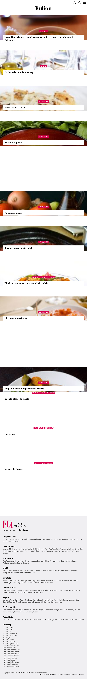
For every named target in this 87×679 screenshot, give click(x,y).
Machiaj (33, 561)
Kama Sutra (58, 539)
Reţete (6, 597)
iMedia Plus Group (24, 673)
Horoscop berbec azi (10, 664)
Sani (38, 561)
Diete (5, 590)
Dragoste (6, 539)
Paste (12, 600)
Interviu (13, 619)
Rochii (8, 561)
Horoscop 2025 (8, 629)
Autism (35, 612)
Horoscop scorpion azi (11, 652)
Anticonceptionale (62, 580)
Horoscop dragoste (10, 633)
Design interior (59, 610)
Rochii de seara (13, 571)
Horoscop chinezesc (10, 635)
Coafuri (27, 561)
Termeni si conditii (64, 675)
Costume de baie (40, 571)
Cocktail (59, 600)
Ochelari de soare (17, 573)
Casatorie (46, 539)
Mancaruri (43, 101)
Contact (81, 675)
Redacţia (74, 675)
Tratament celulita (9, 563)
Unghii (13, 561)
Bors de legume (13, 142)
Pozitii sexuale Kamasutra (72, 539)
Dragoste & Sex (9, 536)
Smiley (8, 551)
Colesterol (51, 580)
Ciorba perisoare (26, 602)
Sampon (53, 561)
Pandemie (80, 619)
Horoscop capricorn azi (11, 650)
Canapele (40, 610)
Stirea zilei (20, 619)
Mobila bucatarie (9, 610)
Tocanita (53, 600)
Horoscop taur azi (9, 648)
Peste (22, 600)
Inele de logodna (70, 571)
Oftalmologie (16, 582)
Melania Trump (45, 551)
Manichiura (45, 561)
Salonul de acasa (23, 563)
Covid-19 (72, 619)
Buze (58, 561)
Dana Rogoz (74, 549)
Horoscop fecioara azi (11, 646)
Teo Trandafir (54, 549)
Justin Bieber (34, 551)
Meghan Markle (8, 549)
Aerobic (45, 590)
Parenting (69, 610)
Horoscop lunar (8, 639)
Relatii (30, 539)
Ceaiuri (11, 580)
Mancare (6, 600)
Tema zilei (28, 619)
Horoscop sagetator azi (11, 654)
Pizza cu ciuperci (14, 212)
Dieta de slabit (74, 590)
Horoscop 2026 (8, 627)
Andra (14, 551)
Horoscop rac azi (9, 641)
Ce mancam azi (56, 602)
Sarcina (5, 580)
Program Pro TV (66, 551)
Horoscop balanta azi (10, 662)
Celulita (63, 561)
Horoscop (7, 624)
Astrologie (6, 637)
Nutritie (43, 31)
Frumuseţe (8, 558)
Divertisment (9, 546)
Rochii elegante (58, 571)
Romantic (13, 539)
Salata (30, 600)
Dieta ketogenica (26, 592)
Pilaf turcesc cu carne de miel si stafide (26, 283)
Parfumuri (20, 561)
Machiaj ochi (71, 561)
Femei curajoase (27, 612)
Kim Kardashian (32, 549)
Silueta (16, 592)
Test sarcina (74, 580)
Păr (4, 561)
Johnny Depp (44, 549)
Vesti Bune (65, 619)
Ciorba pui (37, 602)
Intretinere (38, 590)
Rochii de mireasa (26, 571)
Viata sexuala (23, 539)
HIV (36, 582)
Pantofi (49, 571)
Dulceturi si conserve (43, 428)
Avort (24, 582)
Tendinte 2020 (29, 573)
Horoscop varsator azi (11, 656)
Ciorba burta (46, 602)
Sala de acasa (38, 592)
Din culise (6, 619)
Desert (5, 602)
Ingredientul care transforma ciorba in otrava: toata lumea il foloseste (39, 39)
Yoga (32, 590)
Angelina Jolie (65, 549)
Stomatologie (42, 580)
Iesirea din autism (39, 619)
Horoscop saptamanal (11, 666)
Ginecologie (32, 580)
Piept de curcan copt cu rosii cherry (24, 388)
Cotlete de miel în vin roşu (19, 72)
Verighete (6, 573)
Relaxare (26, 590)
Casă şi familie (9, 607)
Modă (5, 568)
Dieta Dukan (17, 590)
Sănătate (7, 578)
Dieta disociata (8, 592)
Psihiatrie (49, 582)
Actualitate (8, 617)
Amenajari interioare (23, 610)
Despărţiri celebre (53, 619)
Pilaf (17, 602)
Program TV (55, 551)
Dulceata (45, 600)
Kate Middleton (20, 549)
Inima (17, 580)
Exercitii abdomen (55, 590)
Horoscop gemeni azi (10, 643)
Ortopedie (42, 582)
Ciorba (17, 600)
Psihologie (23, 580)
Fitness (10, 590)
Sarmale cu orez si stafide (19, 248)
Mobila (34, 610)
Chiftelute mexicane (16, 318)
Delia (18, 551)
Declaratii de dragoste (11, 541)
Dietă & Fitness (9, 587)
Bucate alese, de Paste (17, 398)
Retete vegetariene (43, 463)
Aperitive (75, 600)
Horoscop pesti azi (9, 658)
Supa (40, 600)
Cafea (35, 600)
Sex (52, 539)
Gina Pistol (25, 551)
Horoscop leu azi (9, 660)
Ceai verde (30, 582)
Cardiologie (7, 582)
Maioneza (12, 602)
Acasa (43, 66)
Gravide (17, 612)
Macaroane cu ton (15, 107)
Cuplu (35, 539)
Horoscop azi (7, 631)
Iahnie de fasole (14, 469)
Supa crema (67, 600)
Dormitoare (49, 610)
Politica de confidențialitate (47, 675)
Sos (26, 600)
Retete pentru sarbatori (43, 277)
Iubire (40, 539)
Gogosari (10, 433)
